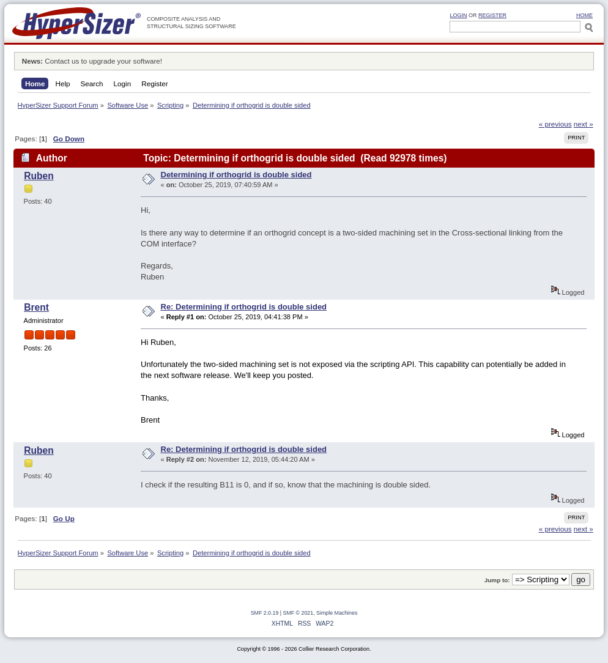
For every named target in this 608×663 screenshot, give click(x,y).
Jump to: (497, 580)
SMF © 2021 (298, 613)
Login (458, 15)
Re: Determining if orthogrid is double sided (244, 306)
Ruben (39, 176)
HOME (584, 15)
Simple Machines (336, 613)
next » (583, 124)
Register (492, 15)
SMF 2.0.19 (265, 613)
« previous (555, 124)
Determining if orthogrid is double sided (236, 174)
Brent (36, 307)
